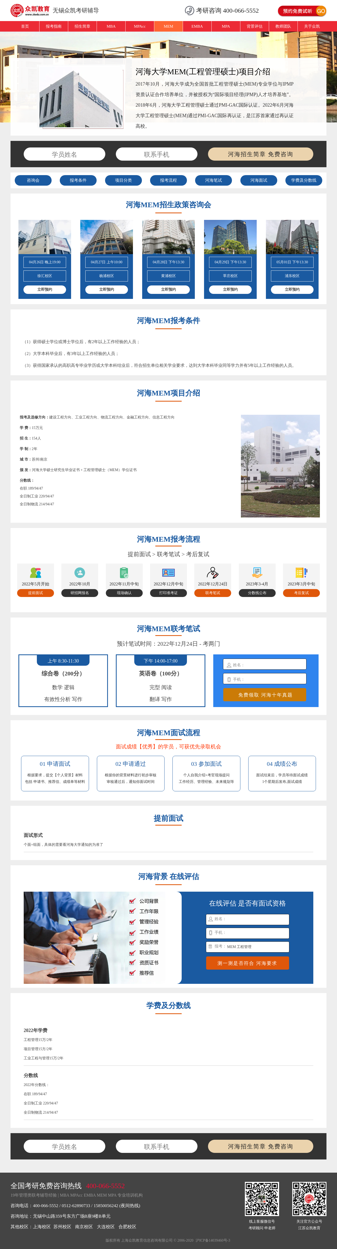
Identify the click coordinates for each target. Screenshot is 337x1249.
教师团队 (283, 26)
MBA (111, 26)
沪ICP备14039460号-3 (213, 1240)
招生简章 (82, 26)
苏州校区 (62, 1226)
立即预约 (44, 290)
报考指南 (54, 26)
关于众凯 (312, 26)
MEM (168, 26)
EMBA (197, 26)
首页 (25, 26)
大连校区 (106, 1226)
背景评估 (254, 26)
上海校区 (42, 1226)
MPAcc (140, 26)
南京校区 (84, 1226)
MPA (226, 26)
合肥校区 (127, 1226)
